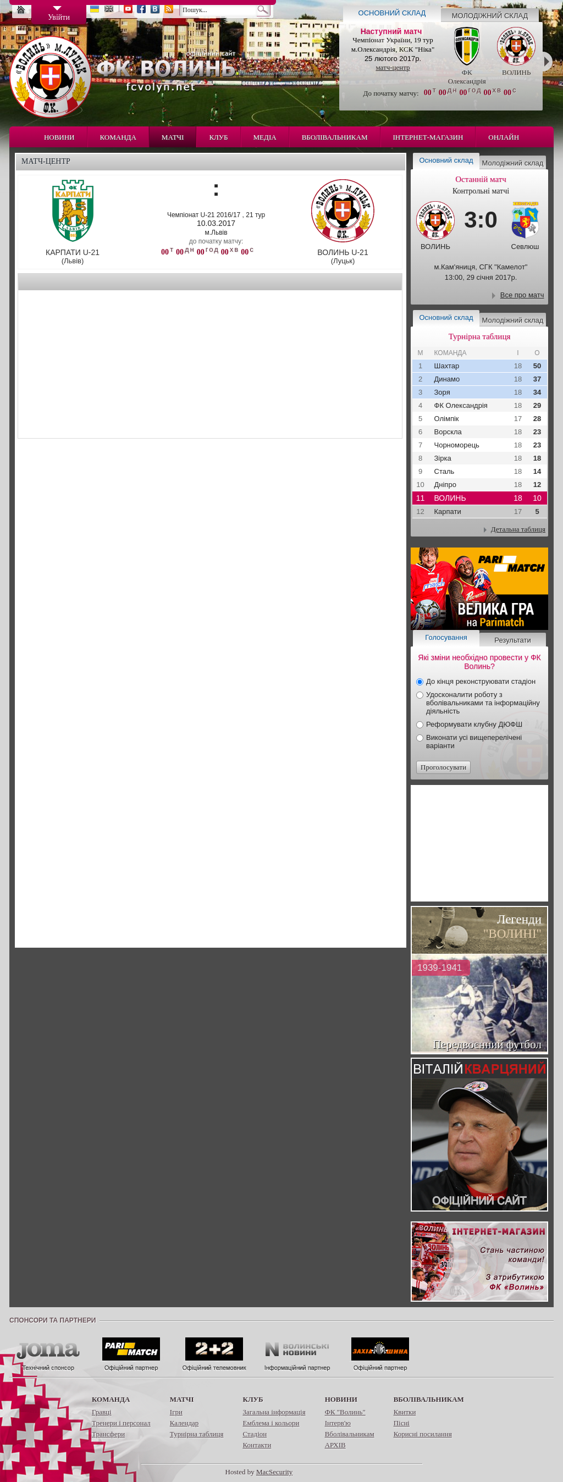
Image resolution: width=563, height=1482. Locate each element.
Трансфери (108, 1434)
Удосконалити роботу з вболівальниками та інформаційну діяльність (483, 702)
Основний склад (392, 13)
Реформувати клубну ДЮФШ (474, 724)
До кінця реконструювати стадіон (481, 681)
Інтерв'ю (338, 1423)
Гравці (102, 1412)
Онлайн (503, 137)
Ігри (176, 1412)
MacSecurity (274, 1472)
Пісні (402, 1423)
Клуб (218, 137)
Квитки (405, 1412)
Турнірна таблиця (197, 1434)
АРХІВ (335, 1445)
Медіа (265, 137)
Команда (118, 137)
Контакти (256, 1445)
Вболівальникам (335, 137)
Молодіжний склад (490, 16)
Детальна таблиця (518, 529)
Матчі (173, 137)
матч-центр (393, 67)
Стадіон (254, 1434)
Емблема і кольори (270, 1423)
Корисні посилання (423, 1434)
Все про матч (522, 295)
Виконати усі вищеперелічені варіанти (474, 741)
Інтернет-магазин (428, 137)
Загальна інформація (273, 1412)
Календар (184, 1423)
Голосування (446, 637)
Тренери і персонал (121, 1423)
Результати (512, 640)
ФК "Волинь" (345, 1412)
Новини (59, 137)
